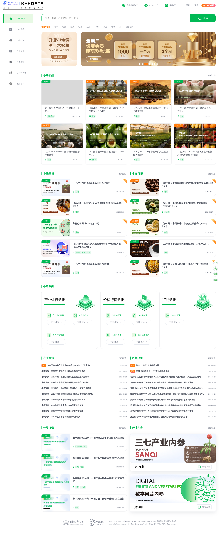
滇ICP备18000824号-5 (138, 524)
